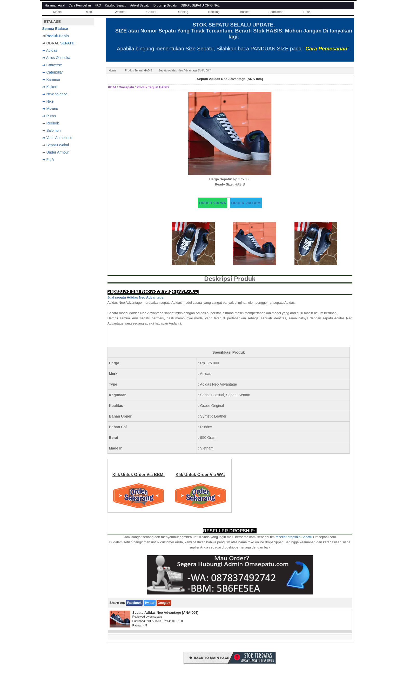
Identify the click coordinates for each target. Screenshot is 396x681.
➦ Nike (48, 101)
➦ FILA (48, 159)
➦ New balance (55, 94)
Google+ (164, 603)
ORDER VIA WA (212, 203)
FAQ (98, 5)
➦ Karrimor (51, 79)
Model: (57, 12)
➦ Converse (52, 65)
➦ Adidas (49, 50)
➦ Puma (49, 116)
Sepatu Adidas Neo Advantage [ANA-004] (230, 79)
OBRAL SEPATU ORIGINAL (199, 5)
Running (182, 12)
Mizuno (52, 109)
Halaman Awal (55, 5)
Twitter (150, 603)
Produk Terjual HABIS (138, 70)
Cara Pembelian (80, 5)
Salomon (53, 130)
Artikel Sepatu (140, 5)
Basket (245, 12)
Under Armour (57, 152)
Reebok (52, 123)
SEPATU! (68, 43)
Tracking (214, 12)
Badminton (276, 12)
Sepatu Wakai (57, 145)
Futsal (307, 12)
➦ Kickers (50, 87)
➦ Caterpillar (52, 72)
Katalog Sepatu (115, 5)
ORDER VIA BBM (245, 203)
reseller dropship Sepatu (294, 537)
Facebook (134, 603)
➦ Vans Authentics (57, 138)
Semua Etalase (55, 29)
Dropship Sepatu (165, 5)
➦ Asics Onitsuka (56, 58)
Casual (151, 12)
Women (120, 12)
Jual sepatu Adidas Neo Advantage (136, 297)
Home (112, 70)
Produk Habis (57, 36)
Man (89, 12)
